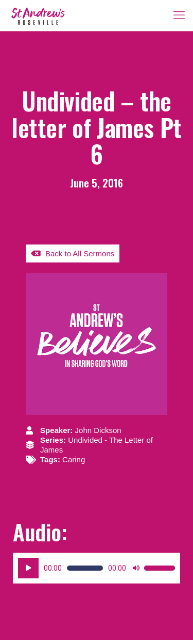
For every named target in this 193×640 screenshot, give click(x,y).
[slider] (85, 568)
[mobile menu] (179, 15)
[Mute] (136, 568)
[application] (96, 568)
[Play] (28, 568)
